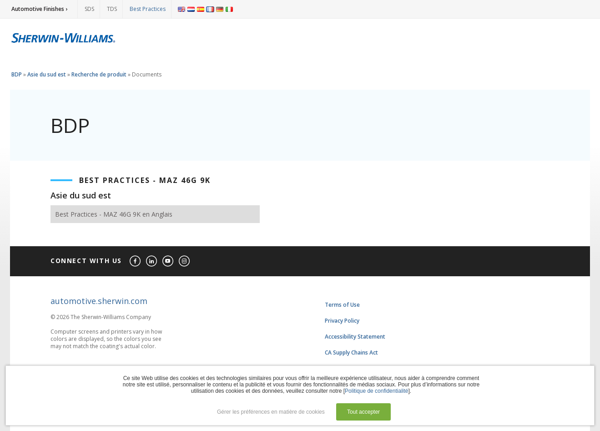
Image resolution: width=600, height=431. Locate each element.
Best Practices (148, 9)
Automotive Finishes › (39, 9)
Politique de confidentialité (376, 391)
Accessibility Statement (355, 336)
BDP (16, 74)
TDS (112, 9)
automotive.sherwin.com (98, 300)
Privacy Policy (342, 321)
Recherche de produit (98, 74)
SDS (89, 9)
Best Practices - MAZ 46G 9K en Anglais (113, 214)
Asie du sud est (46, 74)
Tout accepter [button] (363, 412)
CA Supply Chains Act (351, 352)
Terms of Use (342, 305)
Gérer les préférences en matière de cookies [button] (271, 412)
